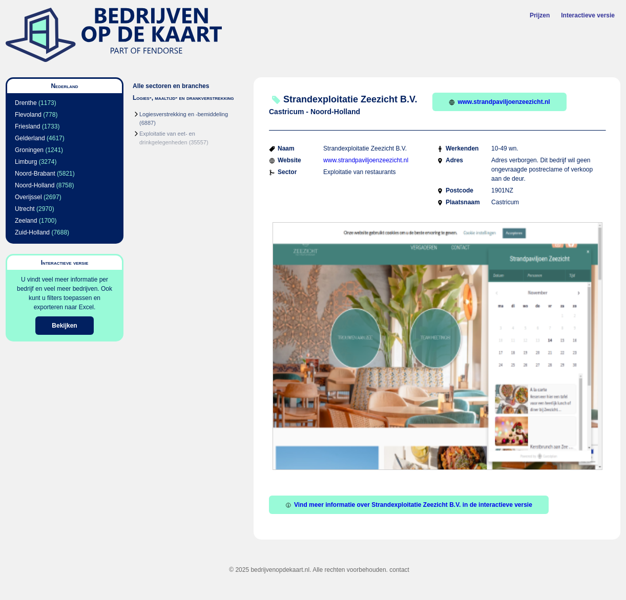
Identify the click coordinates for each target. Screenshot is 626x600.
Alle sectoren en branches (171, 86)
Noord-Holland (34, 185)
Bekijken (64, 325)
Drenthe (26, 102)
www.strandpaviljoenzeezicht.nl (499, 101)
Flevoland (28, 114)
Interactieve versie (588, 15)
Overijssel (28, 197)
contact (399, 569)
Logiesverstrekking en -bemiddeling (183, 114)
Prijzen (540, 15)
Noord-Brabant (35, 173)
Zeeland (26, 220)
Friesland (27, 126)
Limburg (26, 161)
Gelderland (30, 138)
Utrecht (25, 208)
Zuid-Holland (32, 232)
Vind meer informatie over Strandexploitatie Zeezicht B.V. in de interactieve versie (408, 504)
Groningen (29, 150)
